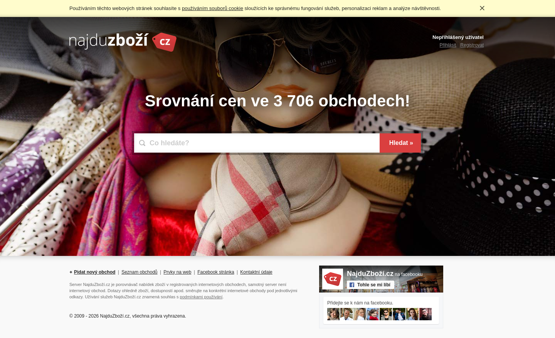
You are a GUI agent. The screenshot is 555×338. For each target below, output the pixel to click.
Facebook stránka (215, 272)
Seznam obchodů (139, 272)
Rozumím (482, 8)
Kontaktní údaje (256, 272)
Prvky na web (177, 272)
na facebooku (384, 274)
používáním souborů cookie (212, 8)
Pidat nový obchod (94, 272)
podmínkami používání (201, 296)
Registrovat (472, 45)
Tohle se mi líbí (373, 285)
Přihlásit (448, 45)
